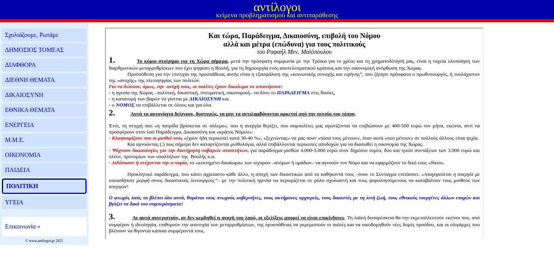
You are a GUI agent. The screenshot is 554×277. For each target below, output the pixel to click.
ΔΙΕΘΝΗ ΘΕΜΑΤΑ (30, 80)
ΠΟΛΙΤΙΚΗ (22, 186)
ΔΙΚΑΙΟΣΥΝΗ (24, 95)
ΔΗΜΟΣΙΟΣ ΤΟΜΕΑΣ (34, 50)
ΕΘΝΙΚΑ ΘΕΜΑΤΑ (30, 110)
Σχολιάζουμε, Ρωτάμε (31, 35)
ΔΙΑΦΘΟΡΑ (20, 65)
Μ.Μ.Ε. (14, 140)
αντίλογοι (277, 7)
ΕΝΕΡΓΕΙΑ (19, 125)
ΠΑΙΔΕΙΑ (17, 170)
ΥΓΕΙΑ (14, 202)
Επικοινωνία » (22, 226)
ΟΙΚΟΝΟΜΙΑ (23, 155)
